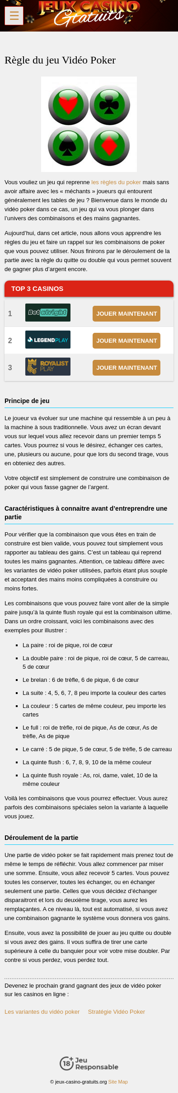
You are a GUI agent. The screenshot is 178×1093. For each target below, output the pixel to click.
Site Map (118, 1081)
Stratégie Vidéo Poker (116, 1011)
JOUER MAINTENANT (126, 313)
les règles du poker (116, 182)
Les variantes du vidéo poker (42, 1011)
